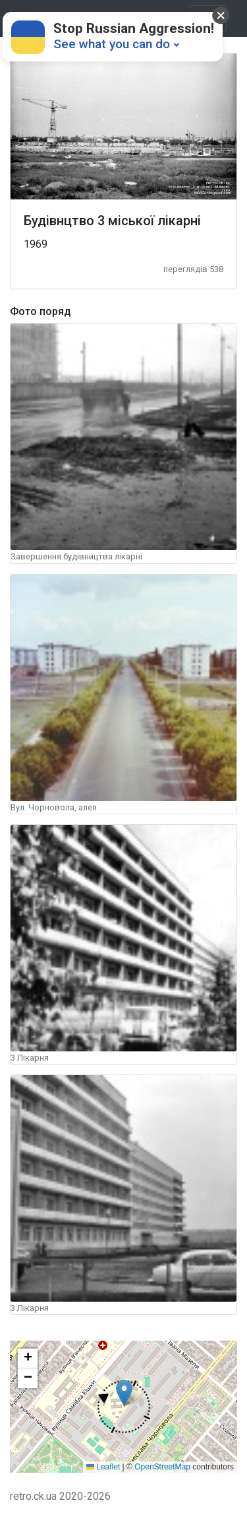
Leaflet (103, 1466)
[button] (124, 1407)
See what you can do (111, 44)
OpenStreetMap (162, 1466)
